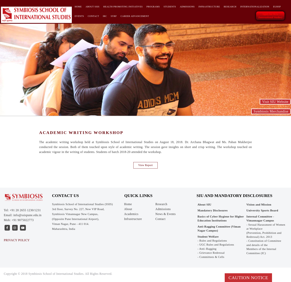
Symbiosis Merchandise (271, 111)
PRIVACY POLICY (17, 240)
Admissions (187, 6)
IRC (105, 16)
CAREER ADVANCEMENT (135, 16)
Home (78, 6)
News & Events (165, 214)
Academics (131, 214)
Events (79, 16)
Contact (93, 16)
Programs (153, 6)
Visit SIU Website (275, 102)
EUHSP (277, 6)
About (128, 209)
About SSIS (92, 6)
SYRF (114, 16)
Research (230, 6)
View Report (145, 165)
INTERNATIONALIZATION (254, 6)
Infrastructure (209, 6)
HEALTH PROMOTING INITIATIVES (123, 6)
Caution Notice (248, 277)
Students (170, 6)
